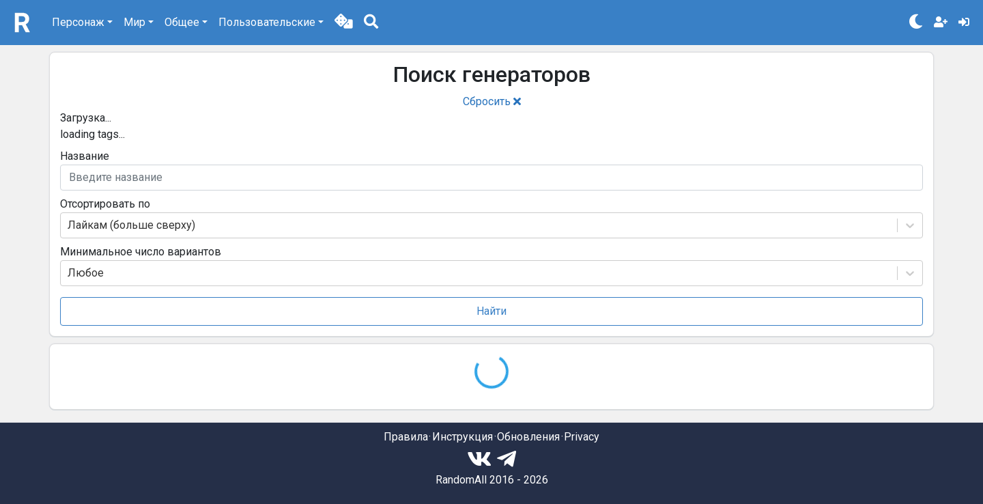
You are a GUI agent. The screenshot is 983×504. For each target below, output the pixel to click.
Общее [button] (182, 22)
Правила (406, 436)
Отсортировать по (105, 203)
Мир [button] (134, 22)
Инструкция (462, 436)
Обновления (528, 436)
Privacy (581, 436)
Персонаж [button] (78, 22)
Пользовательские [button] (266, 22)
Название (84, 156)
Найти (491, 311)
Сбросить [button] (492, 101)
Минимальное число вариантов (140, 251)
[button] (343, 22)
